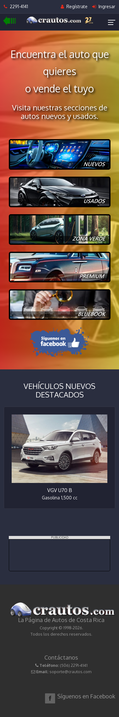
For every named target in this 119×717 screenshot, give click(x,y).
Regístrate (74, 6)
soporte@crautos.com (70, 671)
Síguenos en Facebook (86, 696)
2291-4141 (16, 6)
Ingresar (103, 6)
